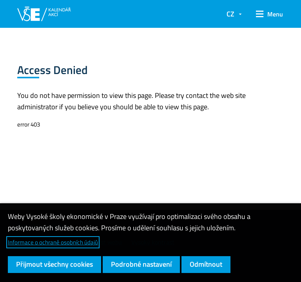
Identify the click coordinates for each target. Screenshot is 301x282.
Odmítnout (206, 264)
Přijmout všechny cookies (54, 264)
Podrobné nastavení (141, 264)
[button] (267, 14)
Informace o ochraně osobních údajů (53, 242)
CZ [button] (230, 14)
